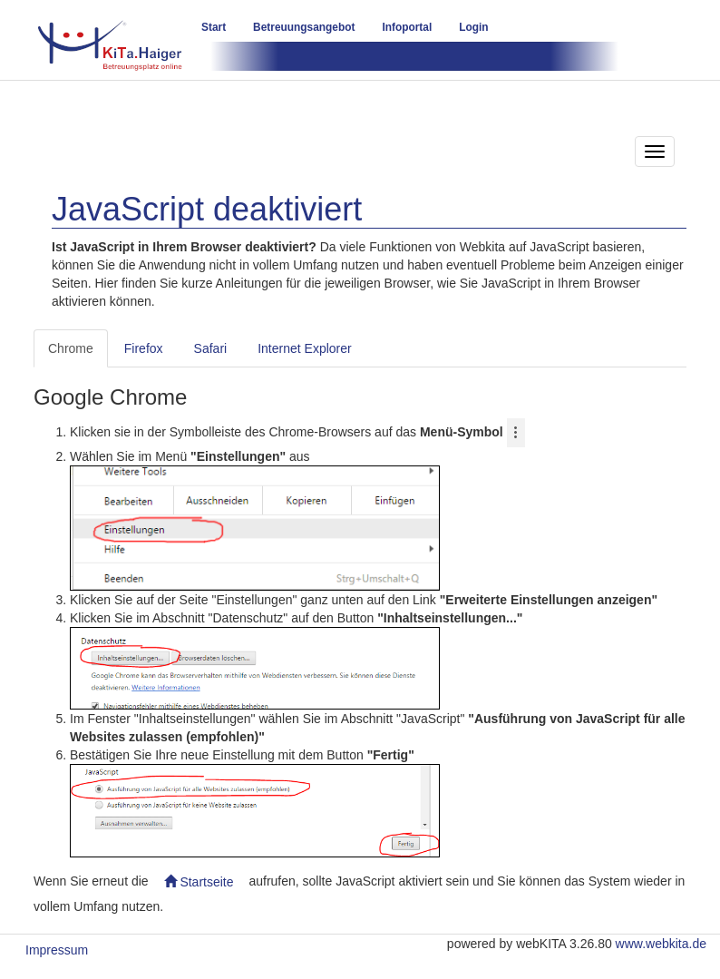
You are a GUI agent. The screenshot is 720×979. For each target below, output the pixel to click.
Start (213, 27)
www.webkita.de (661, 943)
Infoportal (407, 27)
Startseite (199, 882)
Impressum (56, 950)
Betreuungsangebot (304, 27)
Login (473, 27)
